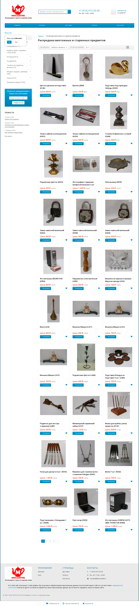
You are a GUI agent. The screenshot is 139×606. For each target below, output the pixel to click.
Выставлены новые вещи (13, 132)
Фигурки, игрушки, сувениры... (17, 73)
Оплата (94, 25)
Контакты (120, 25)
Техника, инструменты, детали (15, 66)
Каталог (42, 25)
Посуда (11, 61)
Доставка (68, 25)
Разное (11, 78)
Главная (17, 25)
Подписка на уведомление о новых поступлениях (17, 126)
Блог (39, 575)
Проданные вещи (16, 82)
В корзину (45, 95)
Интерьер (12, 57)
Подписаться (18, 103)
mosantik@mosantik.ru (98, 579)
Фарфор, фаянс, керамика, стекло (16, 51)
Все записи (8, 136)
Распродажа (13, 46)
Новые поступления (12, 119)
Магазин (41, 572)
